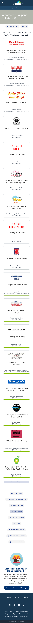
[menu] (2, 3)
